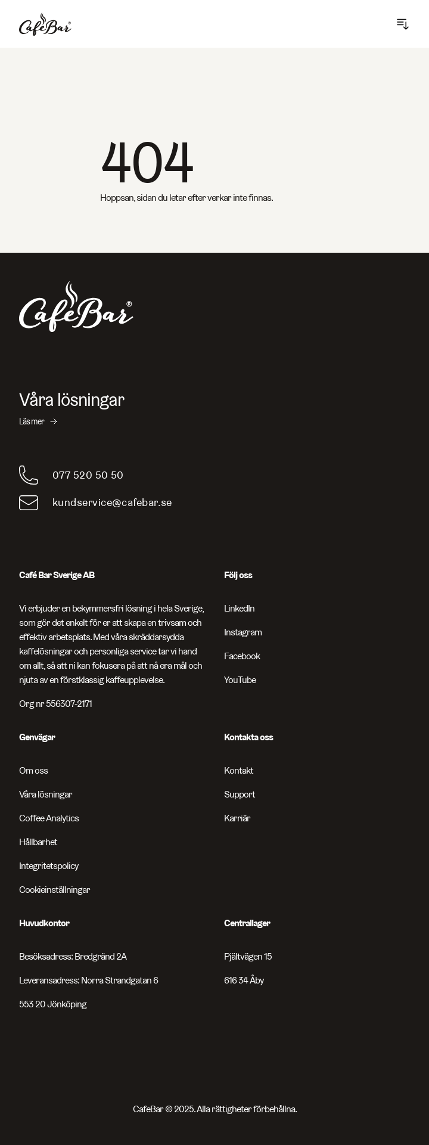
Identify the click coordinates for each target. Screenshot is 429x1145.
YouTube (240, 680)
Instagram (243, 632)
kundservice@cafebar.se (112, 502)
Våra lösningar (45, 794)
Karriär (237, 818)
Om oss (33, 770)
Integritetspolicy (48, 865)
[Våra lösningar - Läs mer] (214, 408)
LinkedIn (239, 608)
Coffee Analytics (49, 818)
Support (239, 794)
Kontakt (238, 770)
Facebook (242, 656)
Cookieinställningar (54, 889)
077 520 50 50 (88, 475)
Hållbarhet (38, 842)
